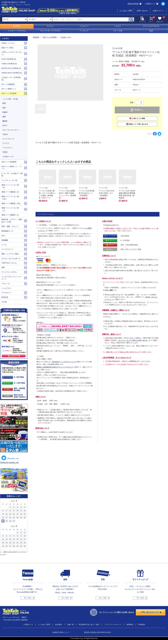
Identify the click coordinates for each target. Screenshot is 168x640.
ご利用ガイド (151, 4)
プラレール (5, 284)
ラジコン (50, 26)
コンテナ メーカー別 (9, 180)
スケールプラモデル (151, 26)
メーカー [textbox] (32, 19)
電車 (4, 117)
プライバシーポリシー (113, 624)
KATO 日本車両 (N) (8, 59)
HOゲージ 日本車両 (50, 37)
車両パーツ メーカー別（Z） (10, 209)
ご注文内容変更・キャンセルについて (116, 358)
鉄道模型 (16, 26)
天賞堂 (4, 152)
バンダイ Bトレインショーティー (11, 278)
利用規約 (141, 624)
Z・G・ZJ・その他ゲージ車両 (12, 174)
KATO (4, 125)
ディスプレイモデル (9, 272)
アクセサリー (6, 293)
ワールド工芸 (117, 48)
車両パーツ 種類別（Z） (10, 215)
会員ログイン (158, 11)
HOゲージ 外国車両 (8, 162)
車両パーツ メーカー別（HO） (10, 198)
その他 (4, 302)
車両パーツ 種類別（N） (10, 192)
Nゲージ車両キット (8, 89)
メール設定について (43, 221)
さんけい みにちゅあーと (11, 258)
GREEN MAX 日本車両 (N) (11, 73)
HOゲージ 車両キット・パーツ (11, 168)
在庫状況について (109, 256)
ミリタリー (84, 26)
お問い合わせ (142, 11)
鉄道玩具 (4, 297)
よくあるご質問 (125, 11)
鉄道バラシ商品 (7, 48)
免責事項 (130, 624)
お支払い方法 (41, 252)
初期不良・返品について (111, 334)
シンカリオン (6, 288)
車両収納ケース (7, 231)
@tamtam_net (10, 457)
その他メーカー (65, 37)
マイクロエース (8, 139)
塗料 (3, 267)
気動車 (4, 112)
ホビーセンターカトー (10, 130)
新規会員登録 (134, 4)
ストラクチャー (7, 249)
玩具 (151, 31)
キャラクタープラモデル (50, 31)
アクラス (5, 143)
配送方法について (42, 428)
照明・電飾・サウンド (10, 226)
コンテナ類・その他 (10, 99)
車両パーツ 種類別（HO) (10, 203)
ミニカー (117, 26)
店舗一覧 (70, 624)
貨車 (4, 103)
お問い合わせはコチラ (151, 612)
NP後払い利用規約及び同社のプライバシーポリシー (54, 367)
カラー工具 (117, 31)
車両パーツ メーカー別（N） (10, 186)
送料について (41, 397)
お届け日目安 (107, 221)
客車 (4, 108)
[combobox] (39, 19)
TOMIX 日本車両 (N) (9, 64)
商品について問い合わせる (137, 124)
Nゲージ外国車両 (8, 84)
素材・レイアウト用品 (10, 254)
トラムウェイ (7, 148)
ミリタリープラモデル (17, 31)
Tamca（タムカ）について (112, 278)
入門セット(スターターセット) (11, 53)
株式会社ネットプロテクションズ (64, 362)
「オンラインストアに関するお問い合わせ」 (133, 340)
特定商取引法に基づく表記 (89, 624)
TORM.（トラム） (8, 43)
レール (4, 245)
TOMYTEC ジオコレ (9, 263)
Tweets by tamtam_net (9, 462)
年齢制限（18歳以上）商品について (116, 310)
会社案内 (58, 624)
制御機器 (4, 240)
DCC (3, 236)
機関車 (4, 121)
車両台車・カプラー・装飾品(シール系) (11, 220)
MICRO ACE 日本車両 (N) (11, 68)
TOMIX (5, 134)
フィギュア (84, 31)
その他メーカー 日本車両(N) (11, 78)
